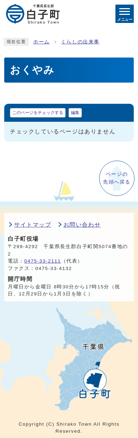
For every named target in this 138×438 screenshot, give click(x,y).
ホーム (41, 41)
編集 (75, 112)
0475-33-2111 (42, 261)
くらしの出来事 (80, 41)
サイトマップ (33, 225)
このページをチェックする (37, 112)
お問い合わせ (82, 225)
